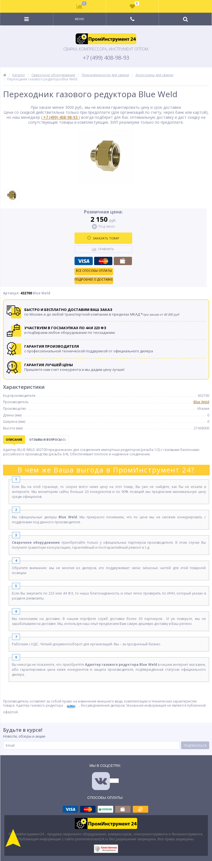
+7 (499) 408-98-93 (106, 57)
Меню (79, 19)
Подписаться (195, 745)
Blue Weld (201, 402)
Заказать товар (103, 238)
